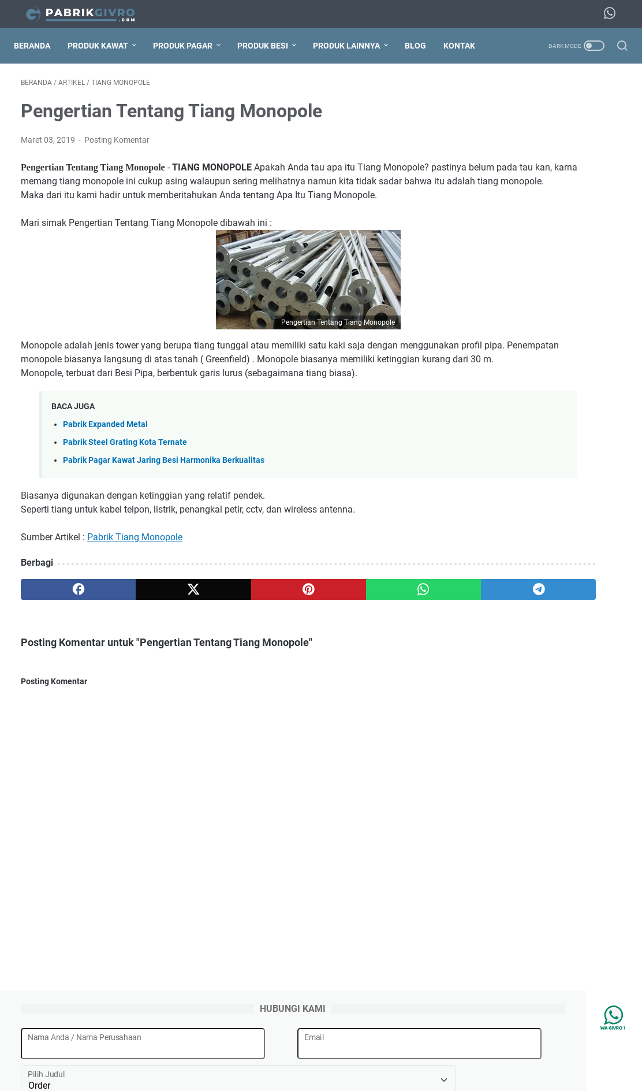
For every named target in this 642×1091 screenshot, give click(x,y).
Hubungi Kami (478, 1049)
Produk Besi (269, 45)
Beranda (39, 45)
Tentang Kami (206, 1049)
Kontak (466, 45)
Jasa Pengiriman (352, 1049)
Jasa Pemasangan (276, 1049)
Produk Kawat (104, 45)
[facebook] (61, 624)
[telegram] (382, 624)
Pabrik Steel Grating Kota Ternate (125, 477)
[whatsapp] (302, 624)
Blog (422, 45)
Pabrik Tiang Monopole (134, 571)
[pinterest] (221, 624)
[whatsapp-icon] (613, 14)
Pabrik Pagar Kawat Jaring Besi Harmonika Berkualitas (163, 495)
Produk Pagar (189, 45)
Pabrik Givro (337, 1073)
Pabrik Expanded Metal (105, 459)
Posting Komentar (117, 146)
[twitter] (141, 624)
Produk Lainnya (353, 45)
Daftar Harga (417, 1049)
